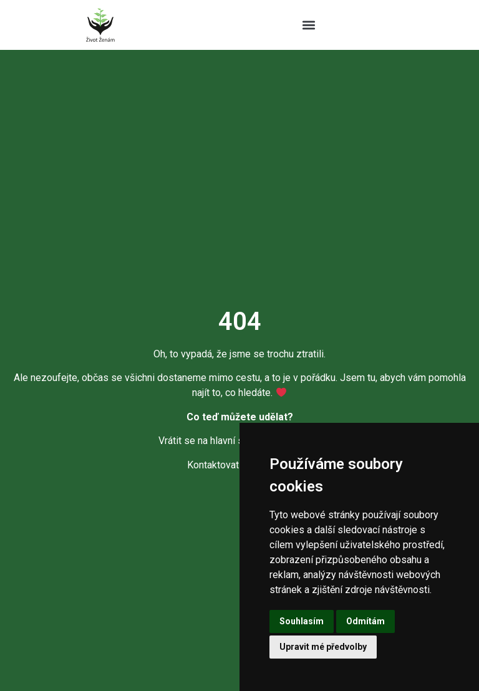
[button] (309, 25)
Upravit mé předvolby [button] (323, 647)
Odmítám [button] (365, 621)
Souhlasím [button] (301, 621)
